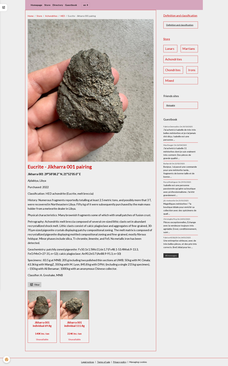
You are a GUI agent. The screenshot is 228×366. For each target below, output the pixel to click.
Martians (188, 48)
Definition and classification (179, 25)
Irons (191, 70)
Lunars (169, 48)
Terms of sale (103, 362)
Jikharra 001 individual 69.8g (42, 324)
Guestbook (71, 5)
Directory (58, 5)
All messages (171, 255)
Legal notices (87, 362)
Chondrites (172, 70)
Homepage (36, 5)
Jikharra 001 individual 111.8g (74, 324)
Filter (35, 284)
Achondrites (51, 16)
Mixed (169, 81)
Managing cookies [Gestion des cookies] (138, 362)
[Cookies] (6, 359)
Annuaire (170, 105)
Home (31, 16)
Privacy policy (120, 362)
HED (62, 16)
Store (47, 5)
